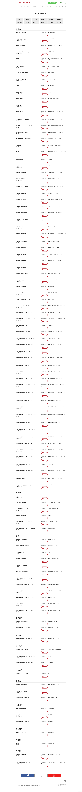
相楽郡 (59, 22)
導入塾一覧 (42, 6)
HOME (17, 6)
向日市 (27, 22)
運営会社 (59, 785)
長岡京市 (43, 19)
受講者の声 (35, 6)
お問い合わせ (53, 2)
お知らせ (64, 6)
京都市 (19, 19)
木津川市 (35, 22)
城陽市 (27, 19)
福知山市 (19, 22)
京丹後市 (43, 22)
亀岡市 (51, 19)
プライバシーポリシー (62, 784)
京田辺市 (59, 19)
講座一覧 (29, 6)
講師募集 (58, 6)
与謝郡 (51, 22)
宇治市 (35, 19)
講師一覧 (23, 6)
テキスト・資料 (50, 6)
